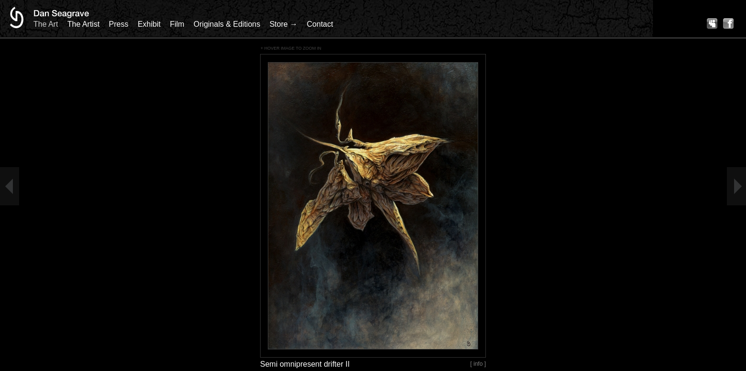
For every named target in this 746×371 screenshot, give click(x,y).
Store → (284, 24)
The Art (45, 24)
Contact (320, 24)
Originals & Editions (227, 24)
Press (118, 24)
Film (177, 24)
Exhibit (148, 24)
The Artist (83, 24)
